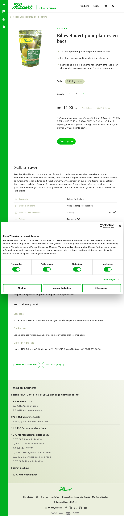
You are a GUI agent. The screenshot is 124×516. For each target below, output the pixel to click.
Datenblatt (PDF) (53, 365)
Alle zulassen (101, 288)
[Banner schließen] (120, 226)
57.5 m (75, 82)
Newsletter (29, 497)
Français (54, 508)
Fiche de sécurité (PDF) (27, 365)
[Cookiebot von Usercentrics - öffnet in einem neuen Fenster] (102, 226)
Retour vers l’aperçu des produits (30, 17)
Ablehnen (22, 288)
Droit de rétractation (50, 497)
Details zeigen (108, 279)
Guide (96, 6)
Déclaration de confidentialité (76, 497)
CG (37, 497)
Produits (84, 6)
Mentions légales (100, 497)
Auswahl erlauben (62, 288)
